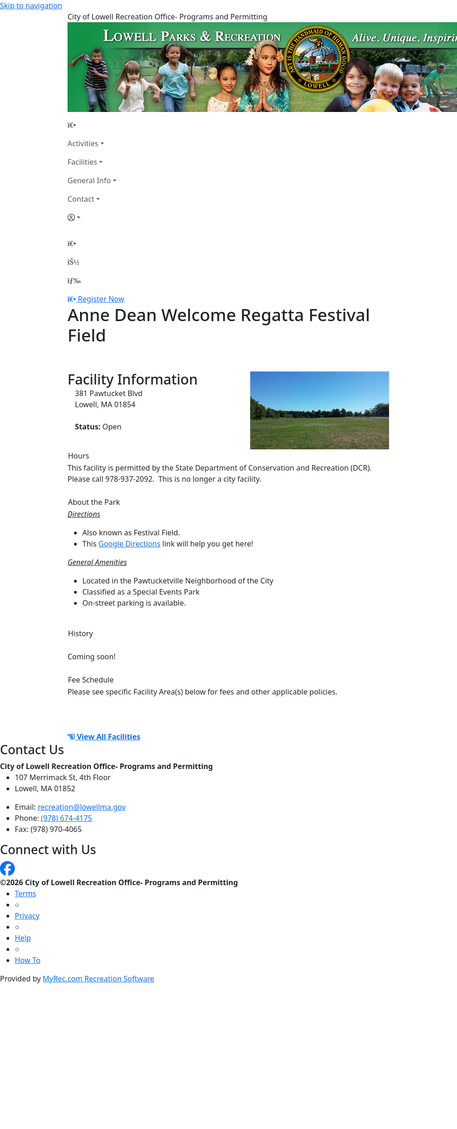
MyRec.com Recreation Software (98, 979)
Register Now (101, 299)
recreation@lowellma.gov (82, 807)
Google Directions (130, 544)
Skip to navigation (31, 5)
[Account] (92, 217)
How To (27, 960)
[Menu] (74, 280)
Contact (81, 199)
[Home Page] (92, 125)
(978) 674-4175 (66, 818)
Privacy (27, 916)
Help (23, 938)
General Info (89, 180)
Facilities (82, 162)
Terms (25, 893)
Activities (83, 143)
